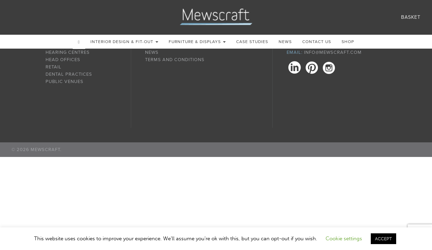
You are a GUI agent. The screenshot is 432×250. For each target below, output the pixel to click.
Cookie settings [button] (344, 238)
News (285, 41)
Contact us (316, 41)
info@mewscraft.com (333, 52)
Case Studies (252, 41)
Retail (54, 67)
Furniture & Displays (197, 41)
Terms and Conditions (175, 59)
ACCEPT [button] (383, 238)
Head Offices (63, 59)
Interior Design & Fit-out (124, 41)
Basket (411, 17)
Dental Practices (69, 74)
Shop (348, 41)
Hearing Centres (68, 52)
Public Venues (64, 81)
